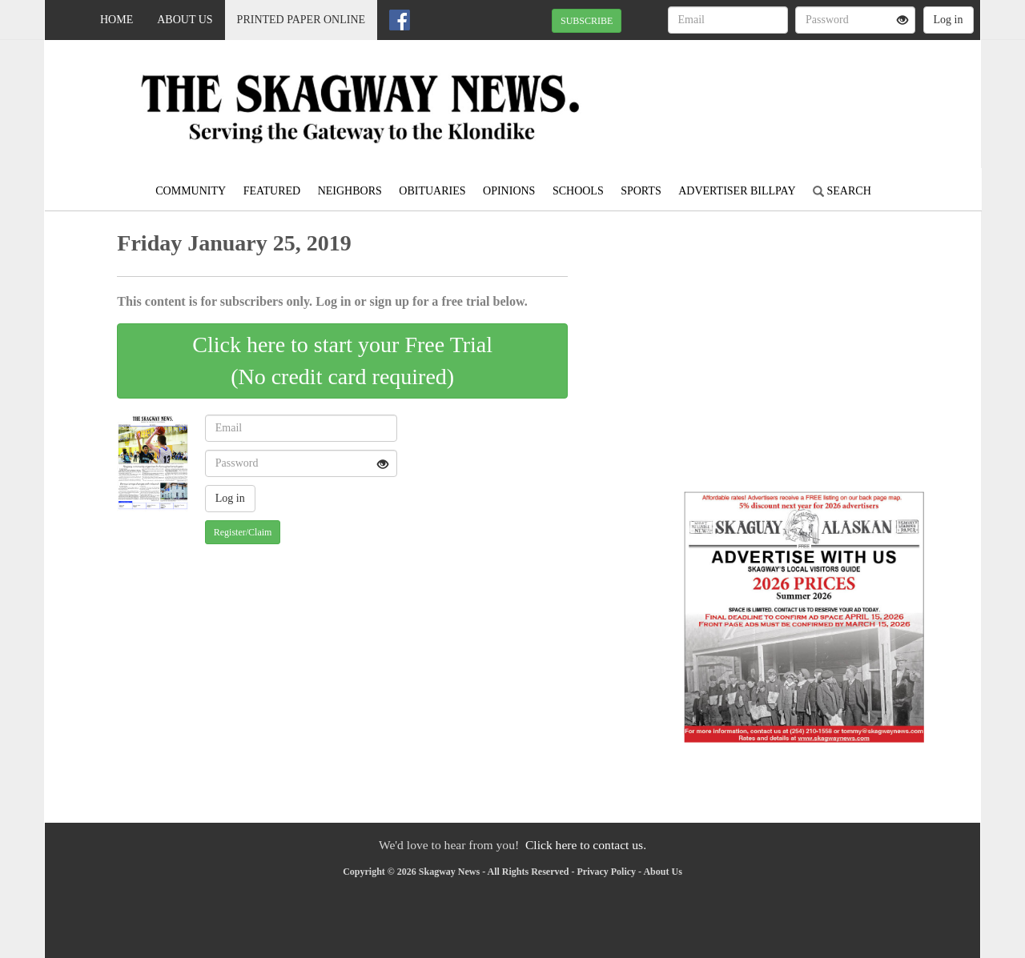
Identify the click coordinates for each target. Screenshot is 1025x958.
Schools (578, 191)
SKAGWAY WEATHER (834, 96)
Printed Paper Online (301, 20)
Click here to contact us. (585, 845)
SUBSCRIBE (587, 20)
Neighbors (350, 191)
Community (190, 191)
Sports (641, 191)
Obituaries (432, 191)
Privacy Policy (606, 871)
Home (116, 20)
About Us (184, 20)
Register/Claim (243, 532)
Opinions (509, 191)
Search (842, 191)
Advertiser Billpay (736, 191)
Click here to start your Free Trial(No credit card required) (342, 360)
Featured (272, 191)
